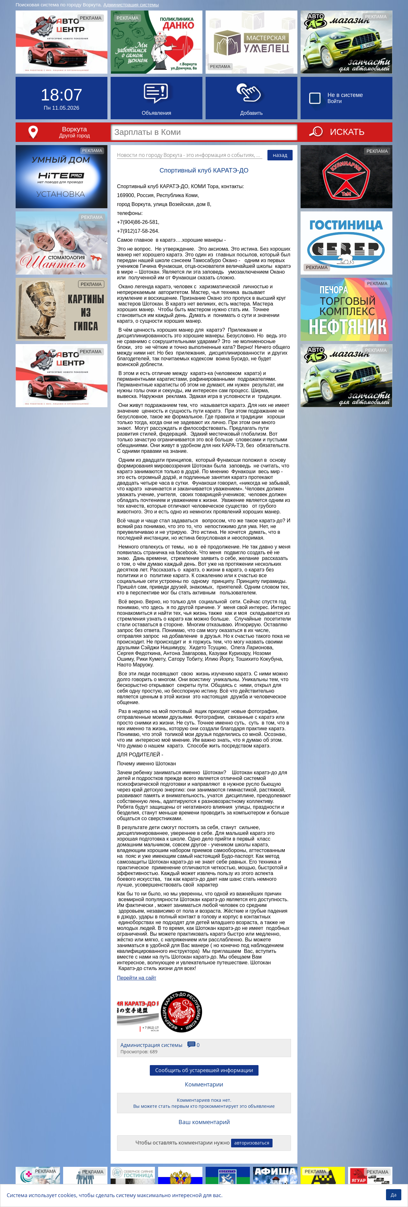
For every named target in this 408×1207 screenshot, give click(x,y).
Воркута (74, 129)
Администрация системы (131, 4)
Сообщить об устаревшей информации (204, 1070)
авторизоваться (251, 1143)
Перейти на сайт (136, 978)
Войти (335, 101)
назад (280, 154)
